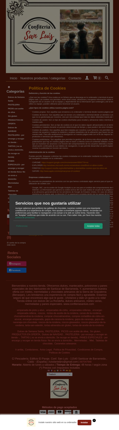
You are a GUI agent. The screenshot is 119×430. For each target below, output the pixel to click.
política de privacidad (24, 217)
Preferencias (22, 226)
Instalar (84, 422)
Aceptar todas (93, 226)
